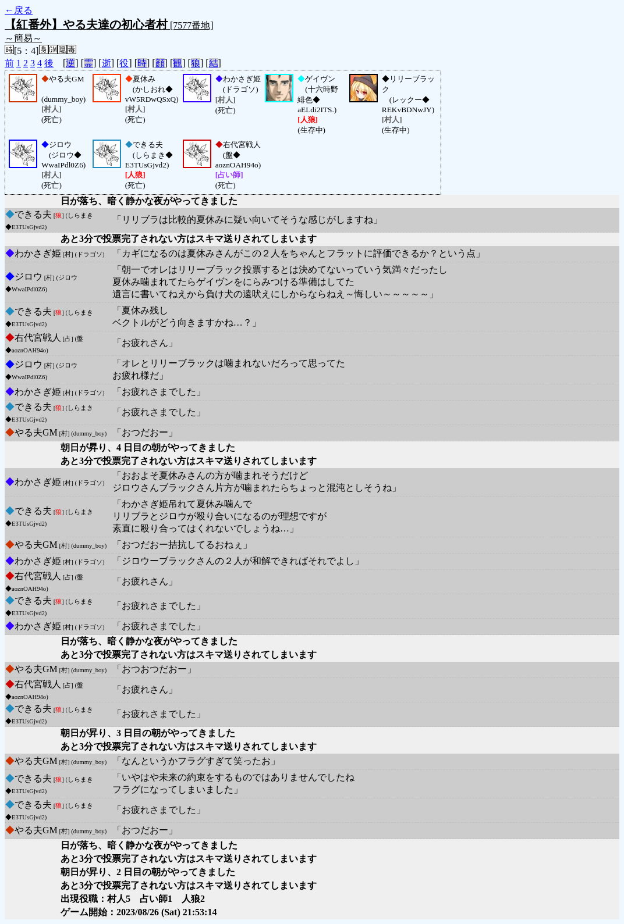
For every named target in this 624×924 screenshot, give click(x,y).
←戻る (19, 10)
